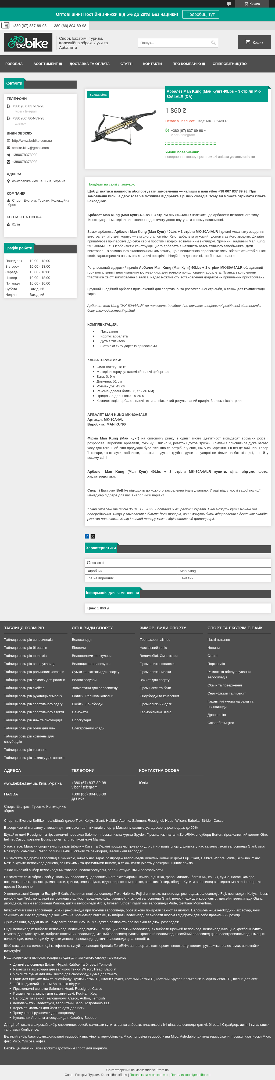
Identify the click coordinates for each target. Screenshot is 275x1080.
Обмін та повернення (225, 685)
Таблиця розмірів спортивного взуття (34, 712)
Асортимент (45, 64)
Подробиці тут (201, 14)
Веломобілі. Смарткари (159, 656)
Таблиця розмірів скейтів (24, 688)
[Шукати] (213, 43)
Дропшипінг (217, 715)
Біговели (79, 648)
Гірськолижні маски (155, 672)
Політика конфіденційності (190, 1075)
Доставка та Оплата (90, 64)
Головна (14, 64)
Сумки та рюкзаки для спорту (95, 672)
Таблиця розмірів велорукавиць (29, 664)
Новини (214, 648)
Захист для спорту (155, 680)
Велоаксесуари (84, 680)
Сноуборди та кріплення (159, 696)
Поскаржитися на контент (149, 1075)
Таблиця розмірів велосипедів (28, 640)
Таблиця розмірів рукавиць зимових (33, 696)
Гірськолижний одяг (156, 704)
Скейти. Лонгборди (87, 704)
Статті (126, 64)
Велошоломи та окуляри (92, 656)
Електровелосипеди (88, 728)
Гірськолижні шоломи (157, 664)
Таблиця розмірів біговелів (25, 648)
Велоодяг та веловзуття (91, 664)
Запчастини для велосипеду (94, 688)
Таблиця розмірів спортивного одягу (33, 704)
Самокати (80, 712)
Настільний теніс (153, 648)
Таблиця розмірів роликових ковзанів (34, 672)
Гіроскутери (81, 720)
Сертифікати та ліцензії (226, 693)
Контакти (152, 64)
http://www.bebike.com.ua (32, 141)
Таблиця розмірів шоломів (25, 656)
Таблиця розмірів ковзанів (25, 750)
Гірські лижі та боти (155, 688)
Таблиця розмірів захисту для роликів (34, 680)
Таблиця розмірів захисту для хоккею (34, 758)
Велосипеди (81, 640)
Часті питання (219, 640)
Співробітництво (230, 64)
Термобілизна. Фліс (155, 712)
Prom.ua (162, 1070)
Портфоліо (216, 664)
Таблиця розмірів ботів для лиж (29, 728)
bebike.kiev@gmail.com (30, 148)
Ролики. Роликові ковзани (92, 696)
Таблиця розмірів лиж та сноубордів (33, 720)
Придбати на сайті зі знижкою (111, 184)
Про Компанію (187, 64)
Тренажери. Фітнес (155, 640)
